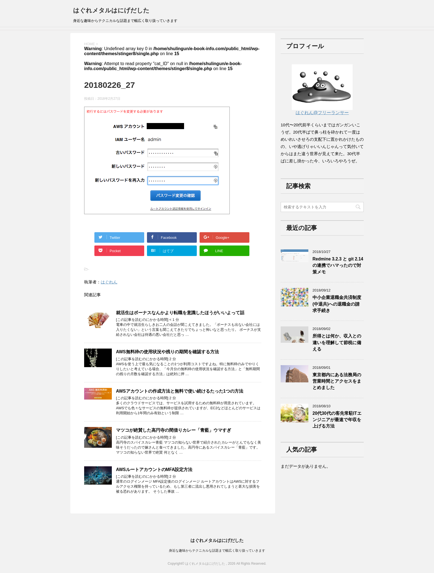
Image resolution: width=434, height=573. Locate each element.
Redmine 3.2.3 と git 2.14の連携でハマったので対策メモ (337, 265)
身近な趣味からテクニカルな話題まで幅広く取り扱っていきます (217, 550)
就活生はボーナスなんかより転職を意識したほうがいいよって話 (180, 312)
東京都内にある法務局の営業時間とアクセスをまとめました (336, 381)
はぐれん (109, 282)
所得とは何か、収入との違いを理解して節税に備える (336, 342)
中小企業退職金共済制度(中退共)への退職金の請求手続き (336, 304)
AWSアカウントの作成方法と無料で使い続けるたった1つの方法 (179, 391)
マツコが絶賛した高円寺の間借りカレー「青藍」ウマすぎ (173, 430)
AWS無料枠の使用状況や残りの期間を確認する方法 (167, 351)
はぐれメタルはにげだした (111, 10)
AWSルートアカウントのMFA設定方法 (154, 469)
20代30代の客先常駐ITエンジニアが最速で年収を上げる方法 (336, 420)
